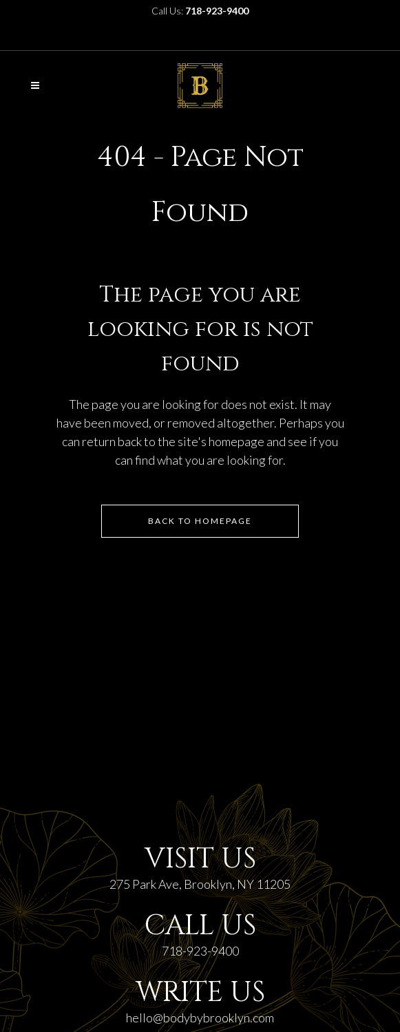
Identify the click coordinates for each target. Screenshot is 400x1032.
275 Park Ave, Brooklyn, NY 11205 (200, 884)
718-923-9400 (200, 950)
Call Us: (200, 11)
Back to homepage (200, 521)
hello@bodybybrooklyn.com (200, 1017)
